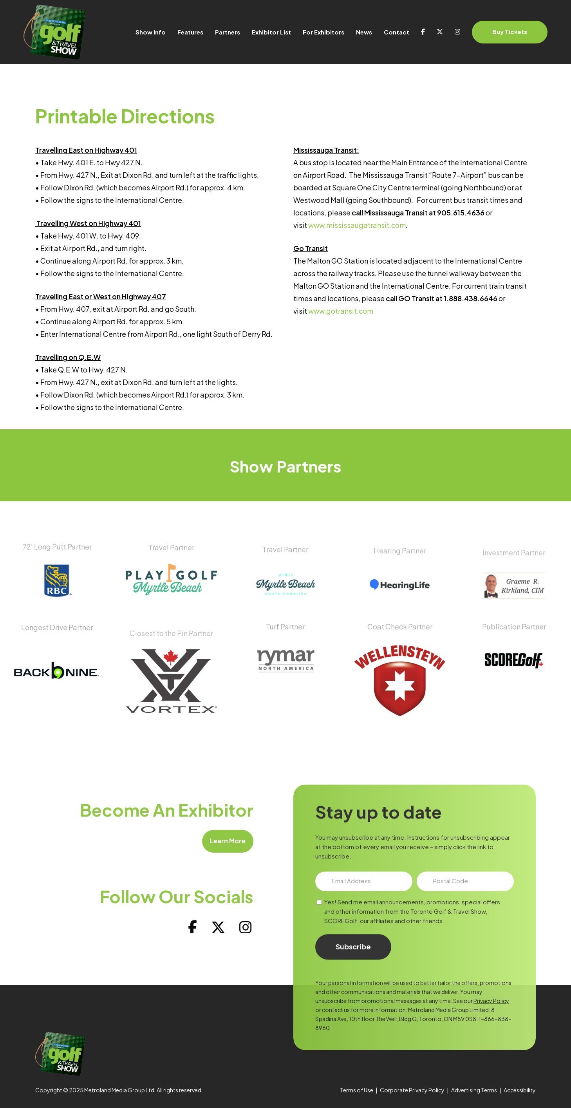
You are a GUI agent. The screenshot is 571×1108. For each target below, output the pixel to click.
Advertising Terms (474, 1090)
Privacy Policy (491, 1034)
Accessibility (520, 1090)
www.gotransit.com (340, 310)
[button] (216, 841)
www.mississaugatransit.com (357, 225)
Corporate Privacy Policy (412, 1090)
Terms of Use (356, 1090)
